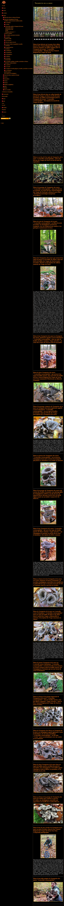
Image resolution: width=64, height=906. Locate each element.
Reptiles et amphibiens (8, 84)
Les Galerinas (7, 48)
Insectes (5, 76)
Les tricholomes (8, 70)
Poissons (6, 82)
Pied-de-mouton (7, 71)
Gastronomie (5, 94)
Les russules (7, 66)
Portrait (3, 105)
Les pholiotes (8, 64)
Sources (4, 112)
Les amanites (8, 22)
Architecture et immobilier (7, 91)
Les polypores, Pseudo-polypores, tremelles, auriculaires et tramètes (19, 68)
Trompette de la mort (10, 31)
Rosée (5, 86)
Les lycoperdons (7, 59)
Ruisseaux (5, 87)
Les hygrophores (8, 54)
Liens (3, 103)
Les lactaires (7, 58)
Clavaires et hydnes (8, 33)
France (4, 10)
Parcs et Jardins (7, 89)
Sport (4, 98)
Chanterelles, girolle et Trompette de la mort (14, 26)
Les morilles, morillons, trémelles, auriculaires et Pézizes (16, 61)
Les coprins (7, 37)
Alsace (4, 8)
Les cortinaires (8, 40)
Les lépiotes (7, 56)
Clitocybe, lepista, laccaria (10, 42)
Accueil (3, 5)
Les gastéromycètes (9, 47)
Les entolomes (7, 45)
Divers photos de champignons (10, 73)
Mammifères (6, 78)
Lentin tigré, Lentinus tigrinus (10, 62)
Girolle (6, 30)
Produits (4, 107)
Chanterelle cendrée (9, 27)
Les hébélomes (8, 50)
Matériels (4, 109)
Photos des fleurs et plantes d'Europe (11, 75)
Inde (4, 101)
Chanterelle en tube (9, 29)
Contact (3, 116)
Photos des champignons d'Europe (11, 19)
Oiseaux (5, 80)
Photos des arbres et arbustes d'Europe (12, 17)
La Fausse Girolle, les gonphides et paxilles (14, 44)
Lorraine (5, 13)
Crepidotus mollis (7, 38)
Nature (4, 15)
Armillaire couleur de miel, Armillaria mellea (13, 20)
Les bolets (7, 24)
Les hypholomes (8, 52)
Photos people (4, 96)
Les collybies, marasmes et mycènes (12, 35)
